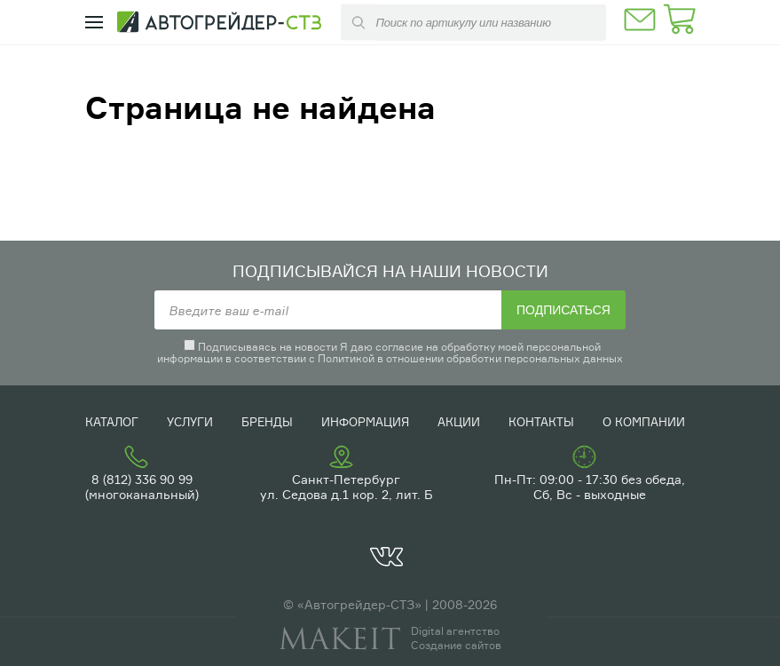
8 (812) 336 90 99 (142, 479)
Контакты (541, 421)
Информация (365, 421)
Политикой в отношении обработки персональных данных (470, 358)
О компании (644, 421)
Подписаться (563, 310)
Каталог (111, 421)
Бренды (267, 421)
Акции (458, 421)
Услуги (190, 421)
